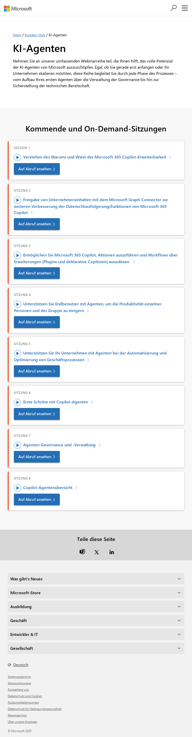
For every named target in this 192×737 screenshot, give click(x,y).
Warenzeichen (17, 715)
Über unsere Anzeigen (22, 722)
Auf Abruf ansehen (34, 168)
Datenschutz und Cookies (25, 696)
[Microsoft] (20, 8)
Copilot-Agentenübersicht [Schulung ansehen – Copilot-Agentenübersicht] (43, 487)
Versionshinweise (19, 683)
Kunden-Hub (35, 34)
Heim (17, 34)
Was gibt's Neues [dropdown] (26, 578)
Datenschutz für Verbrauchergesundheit (35, 709)
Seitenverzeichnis (19, 676)
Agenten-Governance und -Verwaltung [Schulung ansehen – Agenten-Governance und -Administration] (55, 445)
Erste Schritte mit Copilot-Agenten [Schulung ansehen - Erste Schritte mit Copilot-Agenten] (51, 402)
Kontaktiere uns (18, 689)
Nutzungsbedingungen (23, 702)
